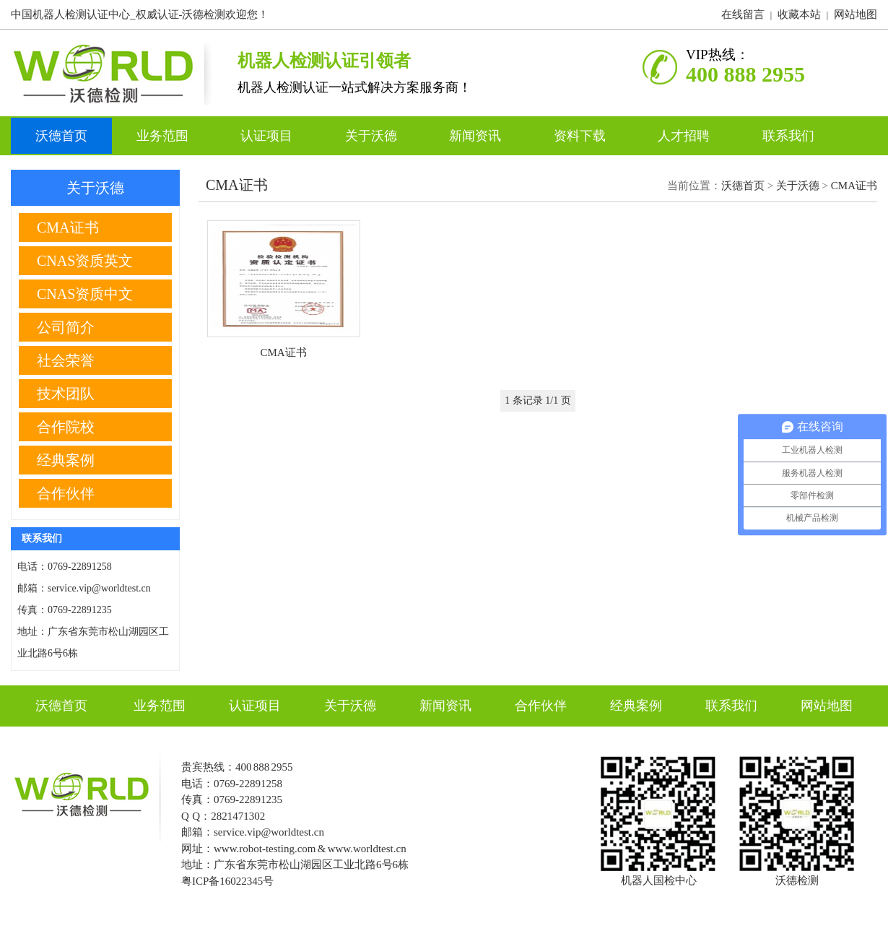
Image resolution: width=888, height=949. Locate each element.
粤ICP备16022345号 (227, 881)
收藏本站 (799, 14)
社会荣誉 (66, 360)
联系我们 (788, 136)
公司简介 (66, 327)
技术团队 (66, 394)
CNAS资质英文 (85, 261)
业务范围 (164, 136)
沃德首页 (61, 136)
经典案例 (66, 460)
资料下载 (581, 136)
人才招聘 (685, 136)
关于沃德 (373, 136)
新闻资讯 (477, 136)
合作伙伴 (66, 493)
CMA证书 (854, 185)
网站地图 (855, 14)
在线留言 (743, 14)
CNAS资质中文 (85, 294)
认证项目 (268, 136)
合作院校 (66, 427)
